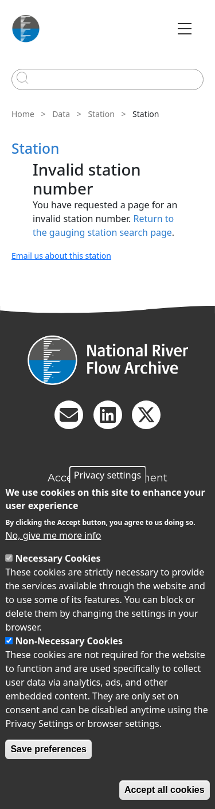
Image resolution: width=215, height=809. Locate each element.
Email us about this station (61, 255)
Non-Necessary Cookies (69, 641)
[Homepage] (107, 360)
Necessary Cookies (58, 558)
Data (61, 113)
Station (101, 113)
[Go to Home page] (25, 28)
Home (22, 113)
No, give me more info (53, 535)
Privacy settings (107, 475)
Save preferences (48, 749)
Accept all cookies (164, 790)
